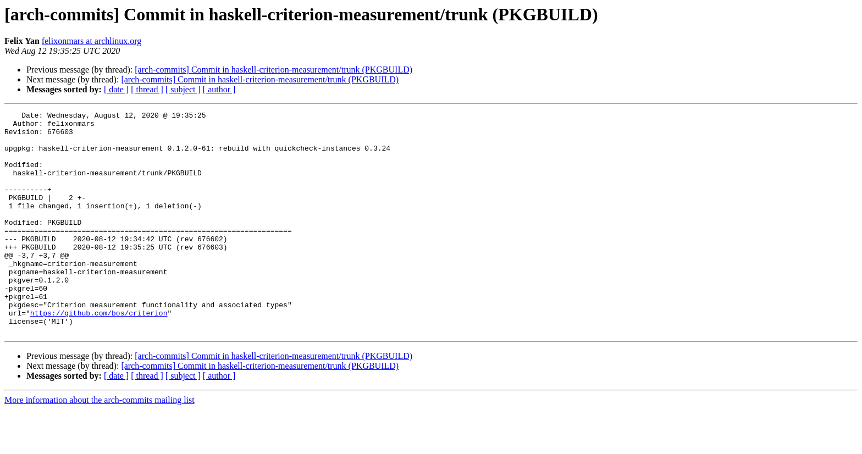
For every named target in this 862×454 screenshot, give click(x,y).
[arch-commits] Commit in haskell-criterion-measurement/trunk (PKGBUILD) (273, 69)
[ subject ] (183, 89)
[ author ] (219, 89)
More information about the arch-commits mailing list (99, 444)
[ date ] (116, 89)
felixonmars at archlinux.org (91, 41)
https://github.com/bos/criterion (99, 354)
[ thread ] (147, 89)
